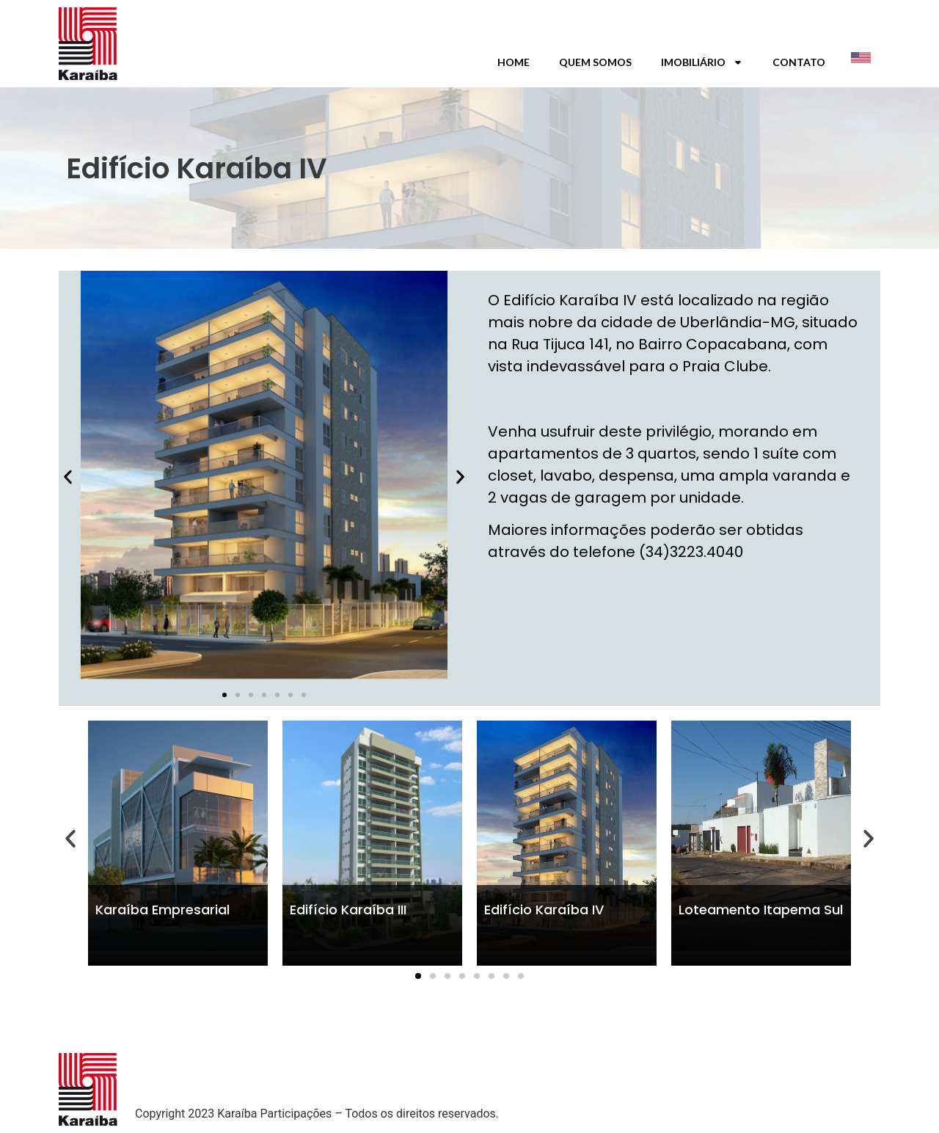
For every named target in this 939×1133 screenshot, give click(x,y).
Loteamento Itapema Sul (761, 909)
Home (513, 62)
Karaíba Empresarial (162, 909)
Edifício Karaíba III (348, 909)
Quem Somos (595, 62)
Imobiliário (702, 62)
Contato (798, 62)
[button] (68, 477)
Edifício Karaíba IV (544, 909)
